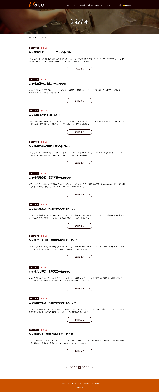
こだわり (67, 5)
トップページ (33, 37)
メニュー (75, 5)
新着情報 (90, 5)
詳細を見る (79, 69)
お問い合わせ (99, 5)
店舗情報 (83, 5)
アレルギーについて (112, 5)
